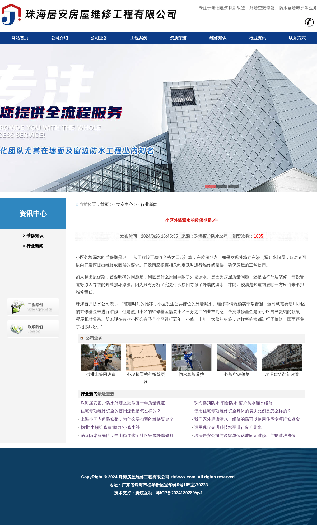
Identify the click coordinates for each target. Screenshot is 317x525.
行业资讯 (257, 38)
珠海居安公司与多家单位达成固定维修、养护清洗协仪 (245, 435)
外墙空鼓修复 (237, 374)
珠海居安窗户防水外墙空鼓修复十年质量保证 (123, 403)
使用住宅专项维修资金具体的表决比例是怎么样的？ (242, 411)
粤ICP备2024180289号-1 (179, 493)
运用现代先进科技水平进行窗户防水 (228, 427)
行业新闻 (149, 204)
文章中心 (124, 204)
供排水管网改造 (101, 374)
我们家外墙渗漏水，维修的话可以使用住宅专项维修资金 (247, 419)
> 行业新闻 (33, 246)
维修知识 (217, 38)
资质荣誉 (178, 38)
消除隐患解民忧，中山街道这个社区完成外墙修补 (127, 435)
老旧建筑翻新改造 (282, 374)
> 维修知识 (33, 235)
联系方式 (297, 38)
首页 (104, 204)
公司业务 (99, 38)
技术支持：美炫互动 (133, 493)
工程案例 (138, 38)
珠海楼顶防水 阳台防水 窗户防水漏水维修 (233, 403)
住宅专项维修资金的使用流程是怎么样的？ (121, 411)
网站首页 (19, 38)
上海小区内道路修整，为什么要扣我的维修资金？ (127, 419)
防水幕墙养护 (191, 374)
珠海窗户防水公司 (93, 304)
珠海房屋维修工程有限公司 (144, 477)
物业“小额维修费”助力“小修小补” (111, 427)
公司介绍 (59, 38)
